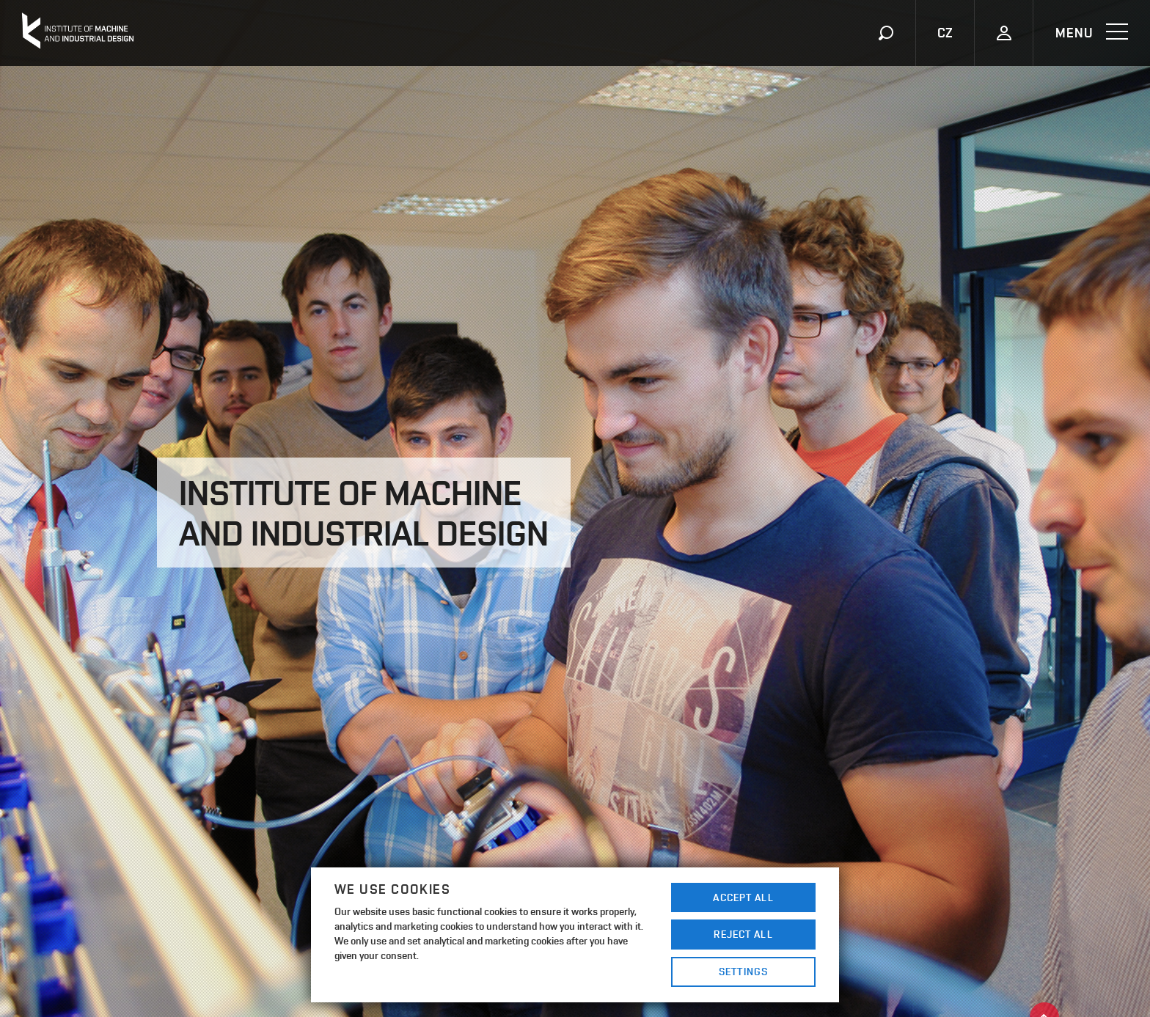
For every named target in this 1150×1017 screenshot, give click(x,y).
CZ (945, 32)
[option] (575, 508)
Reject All (743, 934)
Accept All (743, 897)
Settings (743, 971)
